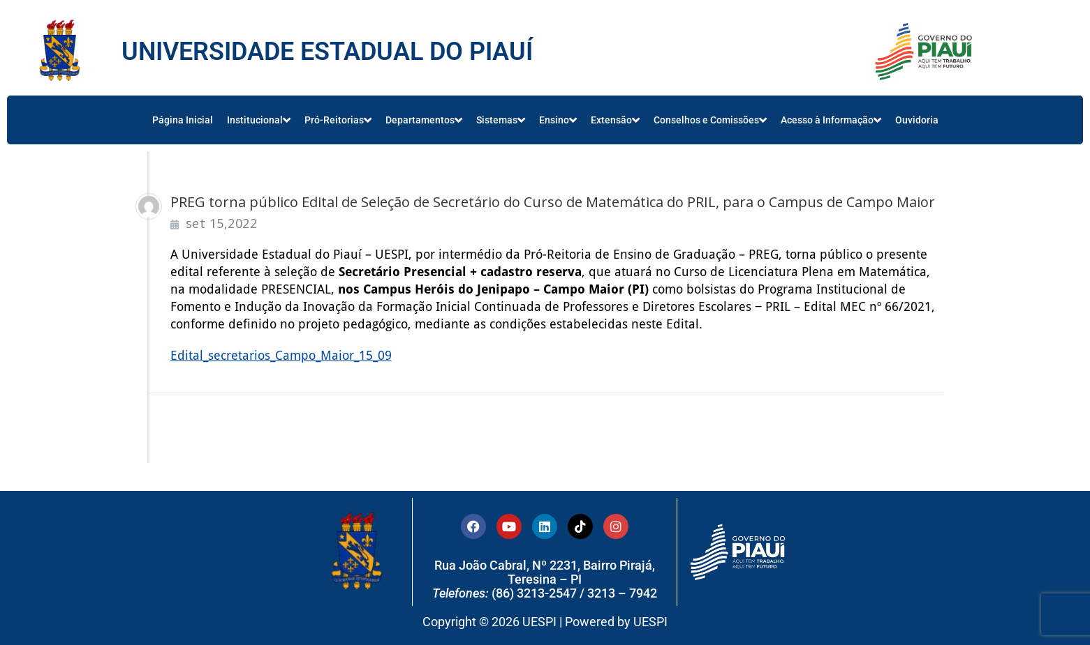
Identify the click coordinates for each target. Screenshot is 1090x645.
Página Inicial (182, 120)
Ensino (558, 120)
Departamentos (423, 120)
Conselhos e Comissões (710, 120)
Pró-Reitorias (337, 120)
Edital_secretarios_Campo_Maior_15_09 (281, 355)
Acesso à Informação (831, 120)
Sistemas (500, 120)
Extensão (615, 120)
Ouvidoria (916, 120)
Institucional (258, 120)
